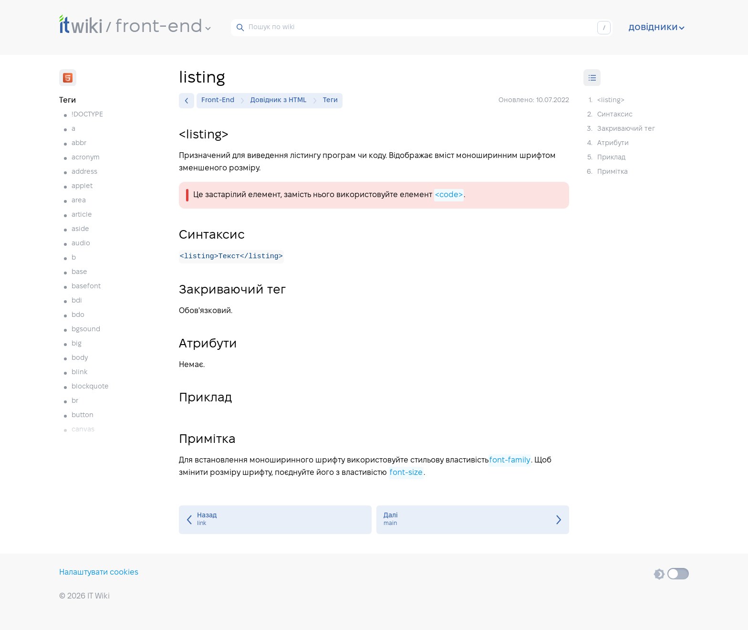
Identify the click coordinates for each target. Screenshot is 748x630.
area (79, 201)
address (84, 172)
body (80, 358)
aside (80, 229)
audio (81, 244)
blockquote (90, 387)
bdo (78, 315)
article (82, 215)
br (75, 401)
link (275, 520)
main (472, 520)
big (77, 344)
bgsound (86, 329)
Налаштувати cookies (98, 572)
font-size (406, 473)
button (83, 415)
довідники (657, 27)
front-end (163, 27)
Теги (330, 100)
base (79, 272)
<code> (449, 195)
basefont (86, 287)
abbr (79, 143)
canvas (83, 430)
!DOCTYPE (87, 115)
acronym (86, 158)
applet (82, 186)
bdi (77, 301)
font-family (509, 460)
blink (79, 372)
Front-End (220, 100)
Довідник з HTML (281, 100)
